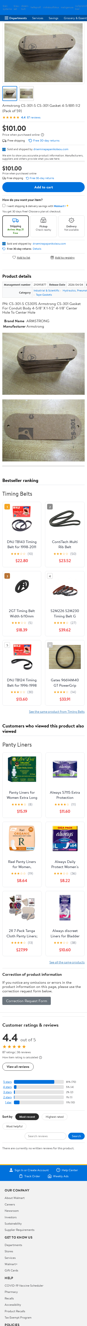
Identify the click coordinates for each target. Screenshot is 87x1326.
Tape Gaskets (44, 295)
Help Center (67, 1170)
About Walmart (15, 1198)
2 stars (7, 1097)
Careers (10, 1204)
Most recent (27, 1117)
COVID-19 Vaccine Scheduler (24, 1285)
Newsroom (12, 1210)
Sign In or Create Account (29, 1170)
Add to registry (62, 257)
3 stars (7, 1092)
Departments (16, 18)
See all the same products (67, 962)
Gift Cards (11, 1270)
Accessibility (13, 1304)
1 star (8, 1102)
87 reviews (33, 117)
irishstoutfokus (51, 7)
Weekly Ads (58, 1176)
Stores (9, 1251)
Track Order (29, 1176)
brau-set (16, 7)
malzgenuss (67, 7)
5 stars (7, 1082)
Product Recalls (15, 1311)
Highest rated (55, 1117)
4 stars (7, 1087)
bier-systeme (7, 7)
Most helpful (14, 1126)
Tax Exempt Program (18, 1317)
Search (76, 1136)
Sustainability (13, 1223)
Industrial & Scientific (46, 290)
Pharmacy (11, 1292)
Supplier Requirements (19, 1230)
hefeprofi (36, 7)
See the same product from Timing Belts (57, 711)
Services (37, 18)
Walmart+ (11, 1264)
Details (37, 248)
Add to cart (43, 187)
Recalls (9, 1298)
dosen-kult (25, 7)
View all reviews (18, 1066)
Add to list (21, 257)
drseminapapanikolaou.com (50, 149)
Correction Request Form (26, 1000)
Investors (10, 1217)
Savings (53, 18)
